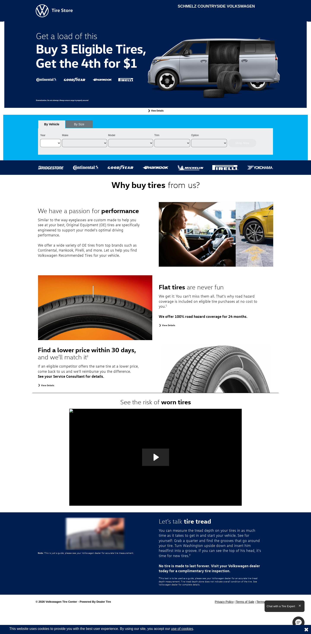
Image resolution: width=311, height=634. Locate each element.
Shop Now (242, 143)
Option (195, 135)
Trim (156, 135)
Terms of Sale (245, 602)
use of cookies (182, 629)
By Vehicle (51, 125)
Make (65, 135)
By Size (79, 124)
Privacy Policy (224, 602)
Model (111, 135)
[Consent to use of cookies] (306, 629)
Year (42, 135)
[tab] (51, 124)
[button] (298, 622)
